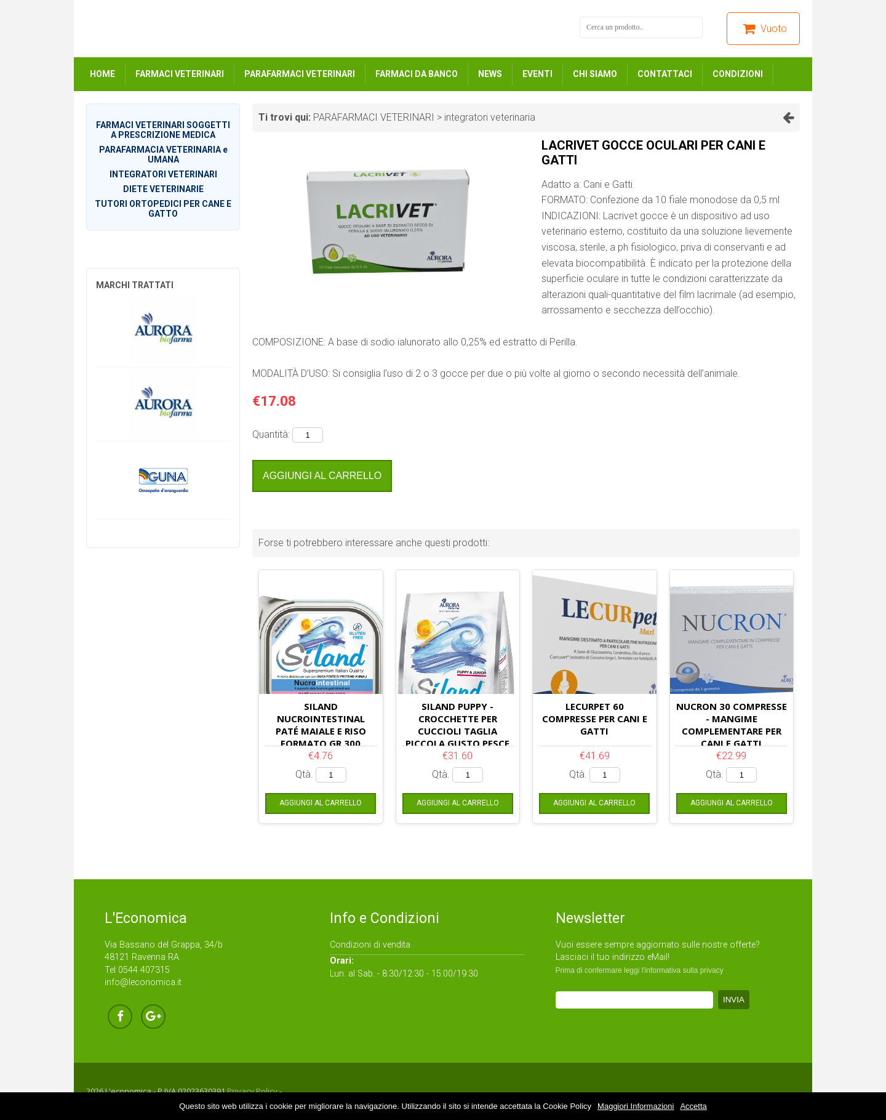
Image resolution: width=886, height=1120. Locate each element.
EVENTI (537, 74)
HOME (102, 74)
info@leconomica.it (143, 982)
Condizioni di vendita (370, 945)
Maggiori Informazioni (635, 1106)
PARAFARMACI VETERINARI (299, 74)
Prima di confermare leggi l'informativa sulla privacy (640, 970)
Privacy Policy (252, 1091)
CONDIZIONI (737, 74)
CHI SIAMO (595, 74)
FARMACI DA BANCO (416, 74)
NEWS (490, 74)
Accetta (693, 1106)
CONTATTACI (664, 74)
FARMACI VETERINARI (179, 74)
